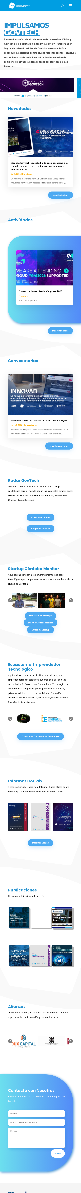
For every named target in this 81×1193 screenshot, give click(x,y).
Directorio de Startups (40, 615)
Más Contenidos (61, 195)
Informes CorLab (40, 842)
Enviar (51, 1153)
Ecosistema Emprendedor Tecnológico (41, 736)
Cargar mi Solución (40, 528)
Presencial (30, 296)
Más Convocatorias (59, 446)
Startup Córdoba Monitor (40, 622)
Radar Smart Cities (40, 517)
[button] (10, 600)
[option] (26, 600)
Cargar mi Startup (40, 629)
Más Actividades (60, 330)
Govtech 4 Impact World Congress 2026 (47, 291)
